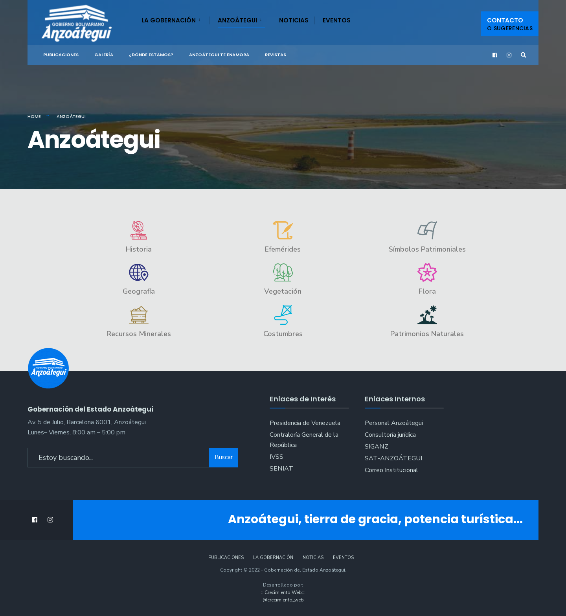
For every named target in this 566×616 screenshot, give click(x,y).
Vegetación (282, 291)
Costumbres (283, 333)
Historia (139, 249)
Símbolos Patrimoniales (427, 249)
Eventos (337, 20)
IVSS (276, 456)
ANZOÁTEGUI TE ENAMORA (219, 54)
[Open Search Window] (523, 55)
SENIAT (281, 468)
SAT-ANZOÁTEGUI (393, 458)
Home (34, 116)
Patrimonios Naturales (427, 333)
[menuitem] (175, 19)
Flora (427, 291)
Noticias (294, 20)
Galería (103, 54)
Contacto (510, 24)
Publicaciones (61, 54)
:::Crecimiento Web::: (283, 592)
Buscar (224, 457)
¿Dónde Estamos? (151, 54)
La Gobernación (169, 20)
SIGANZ (376, 446)
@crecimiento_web (283, 600)
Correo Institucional (391, 470)
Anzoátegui (237, 20)
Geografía (139, 291)
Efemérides (283, 249)
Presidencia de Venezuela (305, 423)
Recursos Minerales (139, 333)
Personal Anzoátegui (394, 423)
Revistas (275, 54)
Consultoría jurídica (390, 434)
